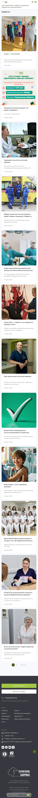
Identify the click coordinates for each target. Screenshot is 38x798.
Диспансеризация (19, 686)
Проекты (16, 710)
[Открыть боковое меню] (35, 2)
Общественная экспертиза (22, 719)
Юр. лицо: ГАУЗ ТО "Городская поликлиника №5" (17, 742)
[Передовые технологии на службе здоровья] (19, 148)
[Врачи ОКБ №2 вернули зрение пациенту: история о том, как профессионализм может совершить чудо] (19, 527)
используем (14, 795)
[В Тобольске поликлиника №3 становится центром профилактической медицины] (19, 581)
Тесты (3, 722)
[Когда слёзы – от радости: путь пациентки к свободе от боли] (19, 311)
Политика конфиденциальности (19, 790)
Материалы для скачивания (22, 713)
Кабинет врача (6, 716)
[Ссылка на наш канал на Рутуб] (9, 747)
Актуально (5, 710)
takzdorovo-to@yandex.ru (10, 733)
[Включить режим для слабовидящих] (32, 2)
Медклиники (5, 719)
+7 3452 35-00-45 (9, 698)
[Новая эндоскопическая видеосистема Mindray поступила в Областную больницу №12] (19, 257)
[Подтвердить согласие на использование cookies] (28, 795)
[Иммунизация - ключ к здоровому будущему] (19, 473)
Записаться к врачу (19, 691)
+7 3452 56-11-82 (7, 736)
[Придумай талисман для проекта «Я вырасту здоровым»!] (19, 95)
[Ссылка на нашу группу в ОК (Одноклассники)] (13, 747)
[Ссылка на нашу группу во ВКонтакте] (3, 747)
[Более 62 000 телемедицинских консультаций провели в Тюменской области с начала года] (19, 419)
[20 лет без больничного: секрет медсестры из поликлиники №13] (19, 635)
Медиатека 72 (18, 716)
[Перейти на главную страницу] (4, 2)
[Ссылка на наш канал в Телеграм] (6, 747)
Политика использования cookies (19, 787)
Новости (4, 713)
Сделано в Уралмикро (19, 792)
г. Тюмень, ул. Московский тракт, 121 (13, 739)
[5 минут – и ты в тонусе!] (19, 42)
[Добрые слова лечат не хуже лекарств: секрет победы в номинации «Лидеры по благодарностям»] (19, 202)
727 (22, 665)
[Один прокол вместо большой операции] (19, 365)
